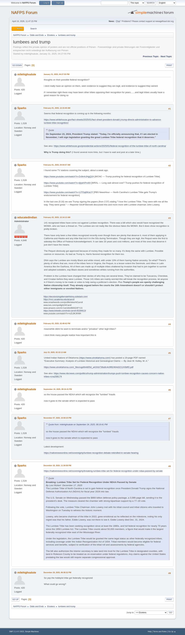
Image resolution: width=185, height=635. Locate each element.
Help (149, 631)
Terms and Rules (160, 631)
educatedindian (27, 217)
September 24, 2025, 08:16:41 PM (57, 389)
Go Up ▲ (172, 631)
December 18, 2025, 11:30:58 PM (57, 465)
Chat (118, 21)
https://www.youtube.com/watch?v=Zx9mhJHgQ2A (69, 176)
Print (169, 65)
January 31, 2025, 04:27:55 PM (56, 74)
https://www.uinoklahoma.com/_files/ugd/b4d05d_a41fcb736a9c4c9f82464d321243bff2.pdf (88, 367)
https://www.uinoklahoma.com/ (95, 357)
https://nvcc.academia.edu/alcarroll (58, 299)
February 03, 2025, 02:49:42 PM (56, 323)
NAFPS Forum (24, 12)
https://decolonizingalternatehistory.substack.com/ (65, 296)
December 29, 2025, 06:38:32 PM (57, 572)
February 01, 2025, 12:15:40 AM (56, 108)
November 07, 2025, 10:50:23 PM (57, 418)
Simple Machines (32, 631)
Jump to (130, 612)
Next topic (166, 56)
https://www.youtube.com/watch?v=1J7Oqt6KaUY (68, 192)
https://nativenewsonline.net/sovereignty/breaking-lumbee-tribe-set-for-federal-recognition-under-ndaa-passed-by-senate (103, 471)
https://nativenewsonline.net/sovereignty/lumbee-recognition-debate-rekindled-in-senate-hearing (91, 453)
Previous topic (151, 56)
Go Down (17, 65)
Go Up (15, 599)
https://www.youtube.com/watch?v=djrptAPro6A (67, 183)
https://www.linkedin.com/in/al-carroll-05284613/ (64, 311)
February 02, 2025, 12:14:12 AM (56, 217)
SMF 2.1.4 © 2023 (16, 631)
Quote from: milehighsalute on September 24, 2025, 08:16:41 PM (78, 424)
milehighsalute (26, 74)
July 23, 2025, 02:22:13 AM (54, 352)
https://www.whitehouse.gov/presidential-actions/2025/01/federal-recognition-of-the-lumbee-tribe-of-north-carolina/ (110, 146)
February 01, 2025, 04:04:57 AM (56, 165)
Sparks (21, 108)
